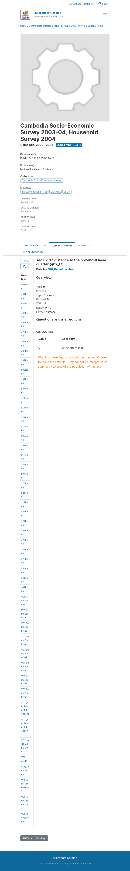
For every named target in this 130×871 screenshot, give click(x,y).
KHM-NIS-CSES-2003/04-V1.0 (69, 26)
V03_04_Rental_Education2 (25, 727)
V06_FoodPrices (25, 770)
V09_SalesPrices (25, 600)
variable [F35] (95, 26)
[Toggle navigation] (105, 14)
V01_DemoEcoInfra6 (25, 680)
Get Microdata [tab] (33, 251)
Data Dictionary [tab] (62, 245)
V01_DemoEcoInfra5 (25, 666)
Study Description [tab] (34, 245)
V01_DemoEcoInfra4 (25, 653)
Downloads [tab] (85, 245)
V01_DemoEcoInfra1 (25, 614)
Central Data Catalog (40, 26)
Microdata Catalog (48, 13)
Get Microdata (69, 144)
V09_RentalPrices (25, 817)
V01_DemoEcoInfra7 (25, 693)
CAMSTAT (89, 4)
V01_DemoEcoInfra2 (25, 627)
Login (103, 4)
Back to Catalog (34, 838)
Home (23, 26)
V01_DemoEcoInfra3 (25, 640)
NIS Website (75, 4)
